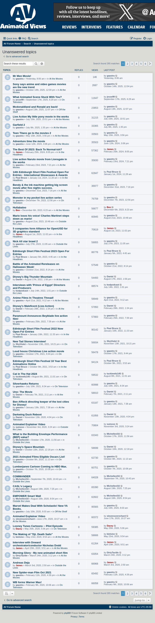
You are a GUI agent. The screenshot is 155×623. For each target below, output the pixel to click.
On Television (61, 386)
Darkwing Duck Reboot (27, 414)
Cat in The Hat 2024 (25, 373)
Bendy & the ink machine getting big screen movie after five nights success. (40, 186)
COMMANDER (22, 476)
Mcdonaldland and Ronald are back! (35, 106)
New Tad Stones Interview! (29, 341)
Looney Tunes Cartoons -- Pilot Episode (38, 526)
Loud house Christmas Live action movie (38, 351)
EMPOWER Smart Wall (27, 495)
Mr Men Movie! (22, 75)
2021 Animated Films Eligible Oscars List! (39, 456)
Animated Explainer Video (29, 424)
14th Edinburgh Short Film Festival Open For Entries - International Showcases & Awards (41, 174)
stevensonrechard (25, 519)
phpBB (67, 613)
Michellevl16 (22, 440)
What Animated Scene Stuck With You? (37, 96)
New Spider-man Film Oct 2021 (32, 572)
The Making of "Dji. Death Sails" (33, 534)
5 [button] (141, 63)
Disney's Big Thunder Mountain (32, 276)
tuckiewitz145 (23, 376)
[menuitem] (22, 38)
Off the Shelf (61, 511)
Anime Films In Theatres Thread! (33, 297)
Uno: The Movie (22, 391)
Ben (18, 210)
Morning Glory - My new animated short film (40, 552)
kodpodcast (22, 290)
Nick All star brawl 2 (25, 241)
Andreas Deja (21, 562)
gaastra (20, 78)
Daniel (19, 279)
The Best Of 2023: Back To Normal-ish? (37, 149)
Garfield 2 (19, 124)
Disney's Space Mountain (29, 446)
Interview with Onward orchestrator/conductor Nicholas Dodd (37, 544)
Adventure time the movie (29, 141)
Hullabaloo (19, 207)
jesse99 (20, 99)
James (19, 152)
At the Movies (56, 78)
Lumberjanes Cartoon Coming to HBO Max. (40, 466)
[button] (150, 63)
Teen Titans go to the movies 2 (32, 133)
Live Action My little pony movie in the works (41, 116)
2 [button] (127, 63)
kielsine (20, 537)
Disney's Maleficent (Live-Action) (33, 305)
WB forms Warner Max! (27, 582)
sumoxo (20, 427)
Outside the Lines (21, 442)
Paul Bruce (21, 178)
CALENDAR (136, 27)
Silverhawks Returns (26, 383)
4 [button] (136, 63)
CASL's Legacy (22, 486)
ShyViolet (21, 344)
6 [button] (145, 63)
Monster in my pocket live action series (37, 197)
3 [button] (132, 63)
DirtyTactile (22, 555)
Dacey (19, 529)
